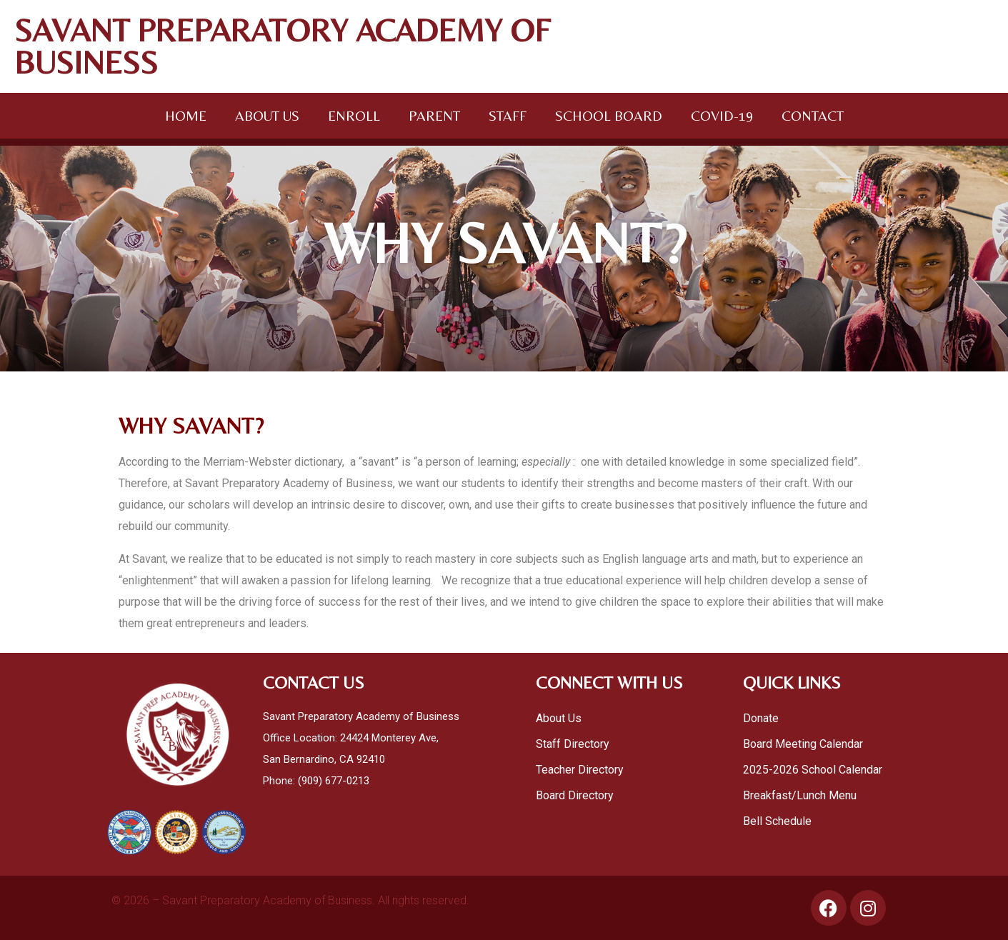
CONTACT (813, 115)
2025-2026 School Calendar (814, 769)
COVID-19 (722, 115)
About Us (559, 718)
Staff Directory (572, 744)
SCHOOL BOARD (608, 115)
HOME (185, 115)
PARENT (434, 115)
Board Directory (575, 795)
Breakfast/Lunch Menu (800, 795)
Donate (761, 718)
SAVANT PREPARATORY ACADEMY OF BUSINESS (282, 46)
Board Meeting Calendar (803, 744)
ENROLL (354, 115)
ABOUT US (267, 115)
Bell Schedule (777, 821)
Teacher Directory (580, 769)
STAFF (508, 115)
